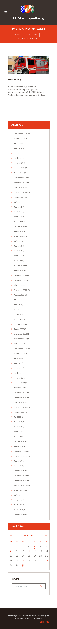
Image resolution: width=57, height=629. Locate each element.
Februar (19, 168)
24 (23, 560)
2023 (27, 34)
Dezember (20, 178)
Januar (19, 173)
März (18, 163)
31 (23, 565)
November (20, 182)
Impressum (44, 621)
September (20, 134)
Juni (18, 148)
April (18, 158)
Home (17, 34)
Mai (35, 34)
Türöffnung (14, 79)
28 (46, 560)
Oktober (19, 187)
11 (28, 551)
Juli (17, 143)
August (19, 138)
